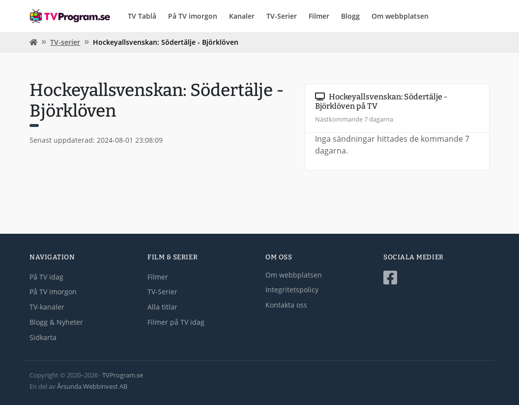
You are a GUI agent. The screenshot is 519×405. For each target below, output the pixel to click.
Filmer (319, 16)
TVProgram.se (122, 375)
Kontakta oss (286, 305)
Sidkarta (43, 337)
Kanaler (242, 16)
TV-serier (65, 42)
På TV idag (46, 276)
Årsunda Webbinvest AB (92, 386)
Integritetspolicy (291, 289)
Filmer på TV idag (175, 322)
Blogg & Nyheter (56, 322)
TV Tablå (142, 16)
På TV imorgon (192, 16)
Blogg (350, 16)
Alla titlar (162, 307)
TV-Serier (281, 16)
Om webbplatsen (400, 16)
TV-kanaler (46, 307)
